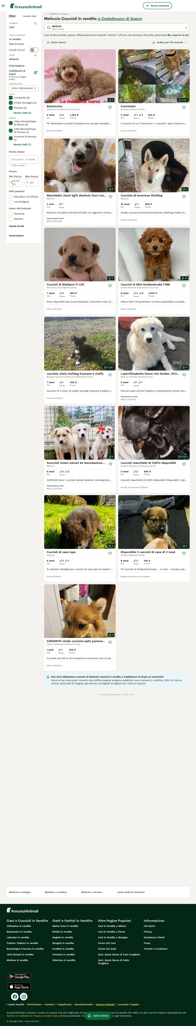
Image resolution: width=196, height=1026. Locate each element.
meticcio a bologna (20, 892)
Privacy (148, 931)
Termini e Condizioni (155, 948)
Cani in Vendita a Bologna (113, 937)
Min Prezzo (15, 264)
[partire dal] (15, 270)
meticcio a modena (56, 892)
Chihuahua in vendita (19, 926)
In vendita (17, 42)
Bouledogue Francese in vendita (25, 948)
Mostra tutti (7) (22, 232)
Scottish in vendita (63, 948)
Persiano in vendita (63, 954)
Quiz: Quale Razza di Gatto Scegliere (113, 962)
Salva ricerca (56, 42)
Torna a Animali (16, 22)
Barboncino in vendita (19, 931)
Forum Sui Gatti (107, 948)
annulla (32, 76)
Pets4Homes (34, 1004)
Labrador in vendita (18, 937)
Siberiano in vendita (63, 960)
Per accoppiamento (23, 57)
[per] (32, 270)
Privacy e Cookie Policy (45, 1015)
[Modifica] (36, 160)
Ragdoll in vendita (62, 937)
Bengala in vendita (63, 943)
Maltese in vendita (17, 960)
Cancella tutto (29, 16)
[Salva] (110, 107)
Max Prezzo (31, 264)
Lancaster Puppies (128, 1004)
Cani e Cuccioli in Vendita (27, 921)
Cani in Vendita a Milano (112, 926)
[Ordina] (170, 42)
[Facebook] (15, 996)
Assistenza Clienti (154, 937)
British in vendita (62, 931)
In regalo (17, 50)
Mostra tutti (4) (22, 200)
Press (147, 943)
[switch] (24, 69)
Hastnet (49, 1004)
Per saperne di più (178, 35)
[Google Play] (19, 976)
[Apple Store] (19, 986)
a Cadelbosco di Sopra (120, 18)
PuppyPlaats (64, 1004)
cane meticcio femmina (131, 892)
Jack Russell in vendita (20, 954)
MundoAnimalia (84, 1004)
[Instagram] (23, 996)
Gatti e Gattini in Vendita (72, 921)
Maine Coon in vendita (65, 926)
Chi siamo (149, 926)
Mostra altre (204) (22, 147)
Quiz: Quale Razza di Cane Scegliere (119, 954)
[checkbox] (11, 91)
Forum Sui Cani (107, 943)
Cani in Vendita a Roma (111, 931)
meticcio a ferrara (91, 892)
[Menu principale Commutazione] (3, 6)
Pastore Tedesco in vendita (22, 943)
